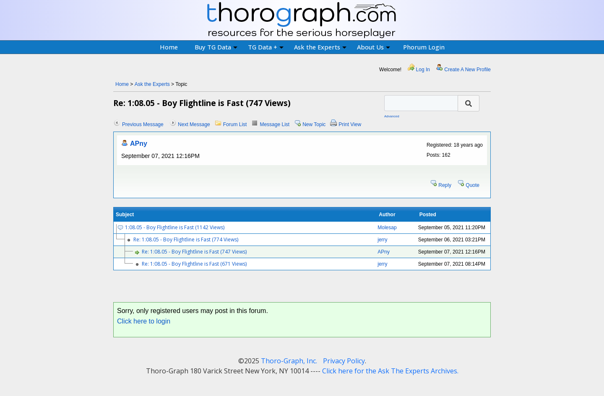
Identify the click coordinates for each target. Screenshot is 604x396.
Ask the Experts (320, 47)
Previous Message (143, 124)
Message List (274, 124)
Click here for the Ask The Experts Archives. (390, 370)
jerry (382, 240)
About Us (373, 47)
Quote (472, 185)
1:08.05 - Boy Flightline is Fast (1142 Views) (174, 227)
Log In (423, 69)
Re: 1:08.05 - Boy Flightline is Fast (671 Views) (194, 263)
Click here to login (143, 321)
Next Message (194, 124)
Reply (444, 185)
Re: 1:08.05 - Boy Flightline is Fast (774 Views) (185, 239)
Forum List (235, 124)
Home (169, 47)
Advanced (391, 116)
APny (138, 143)
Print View (349, 124)
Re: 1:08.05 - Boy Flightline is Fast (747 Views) (194, 251)
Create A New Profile (467, 69)
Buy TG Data (216, 47)
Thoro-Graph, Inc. (289, 360)
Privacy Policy (344, 360)
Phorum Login (424, 47)
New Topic (313, 124)
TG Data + (266, 47)
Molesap (387, 227)
